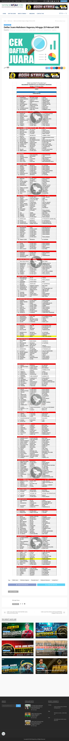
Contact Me (35, 1)
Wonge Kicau (6, 29)
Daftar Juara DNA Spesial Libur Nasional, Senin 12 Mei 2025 (51, 670)
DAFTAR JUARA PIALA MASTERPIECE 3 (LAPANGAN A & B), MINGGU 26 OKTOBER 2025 (17, 634)
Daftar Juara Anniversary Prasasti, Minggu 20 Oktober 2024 (36, 715)
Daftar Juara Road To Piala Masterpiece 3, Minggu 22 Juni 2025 (51, 634)
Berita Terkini (23, 1)
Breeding (29, 1)
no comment (19, 29)
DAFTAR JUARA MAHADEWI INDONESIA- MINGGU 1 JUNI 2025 (50, 652)
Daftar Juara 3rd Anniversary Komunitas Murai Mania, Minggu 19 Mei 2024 (37, 723)
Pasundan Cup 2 (40, 29)
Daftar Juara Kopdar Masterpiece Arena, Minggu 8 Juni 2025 (17, 652)
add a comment (13, 591)
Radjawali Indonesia (47, 29)
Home (13, 1)
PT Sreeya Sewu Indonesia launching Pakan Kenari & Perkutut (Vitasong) (37, 707)
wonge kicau (54, 29)
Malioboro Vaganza (32, 29)
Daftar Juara (17, 1)
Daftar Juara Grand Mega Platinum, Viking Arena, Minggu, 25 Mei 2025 (17, 669)
